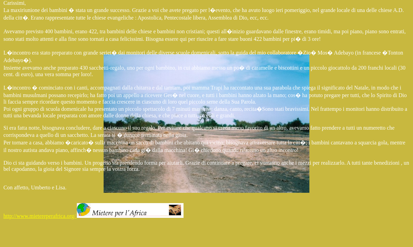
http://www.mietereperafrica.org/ (93, 216)
